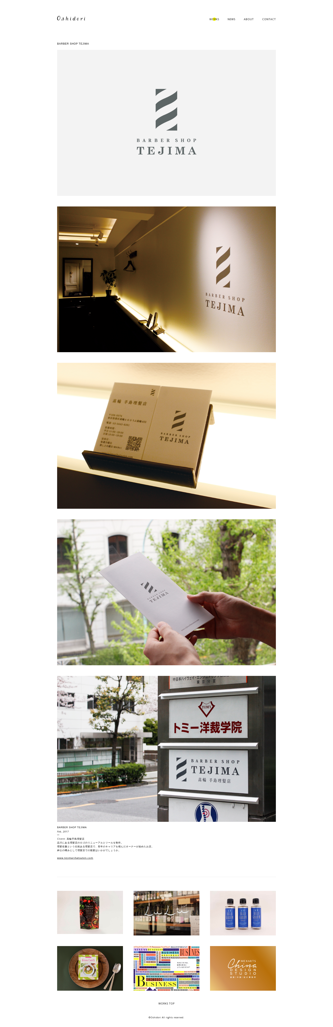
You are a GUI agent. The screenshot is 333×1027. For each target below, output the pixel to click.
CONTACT (269, 19)
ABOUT (249, 19)
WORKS (214, 19)
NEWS (231, 19)
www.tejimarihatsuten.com (75, 857)
